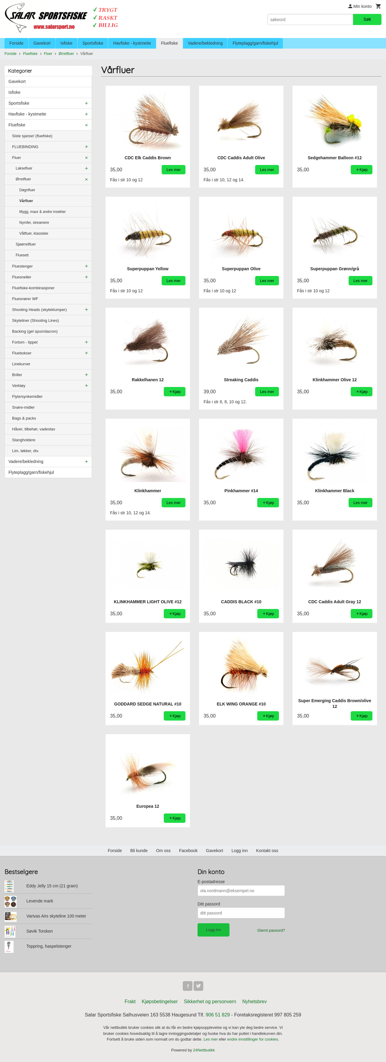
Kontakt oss (267, 850)
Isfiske (67, 43)
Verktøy (18, 385)
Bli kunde (139, 850)
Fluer (16, 157)
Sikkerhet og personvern (210, 1001)
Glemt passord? (271, 930)
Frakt (130, 1001)
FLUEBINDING (25, 146)
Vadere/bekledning (205, 43)
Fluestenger (22, 266)
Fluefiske (169, 43)
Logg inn (240, 850)
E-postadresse (211, 881)
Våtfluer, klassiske (33, 233)
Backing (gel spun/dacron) (35, 331)
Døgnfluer (27, 190)
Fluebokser (21, 353)
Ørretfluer (23, 179)
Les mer (211, 1039)
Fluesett (22, 255)
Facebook (188, 850)
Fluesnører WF (25, 298)
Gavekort (42, 43)
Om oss (163, 850)
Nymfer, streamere (34, 222)
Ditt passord (209, 904)
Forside (16, 43)
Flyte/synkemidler (27, 396)
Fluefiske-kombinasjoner (33, 288)
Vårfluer (26, 201)
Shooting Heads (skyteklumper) (39, 309)
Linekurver (21, 364)
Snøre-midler (23, 407)
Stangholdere (23, 440)
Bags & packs (24, 418)
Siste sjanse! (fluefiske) (32, 136)
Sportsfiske (92, 43)
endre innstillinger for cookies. (253, 1039)
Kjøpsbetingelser (160, 1001)
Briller (17, 374)
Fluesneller (21, 277)
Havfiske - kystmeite (132, 43)
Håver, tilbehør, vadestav (33, 429)
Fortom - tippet (25, 342)
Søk (367, 19)
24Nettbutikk (204, 1050)
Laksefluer (24, 168)
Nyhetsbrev (254, 1001)
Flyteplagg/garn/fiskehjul (255, 43)
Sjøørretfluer (26, 244)
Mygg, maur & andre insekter (42, 212)
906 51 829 (218, 1014)
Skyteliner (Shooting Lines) (35, 320)
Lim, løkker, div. (25, 451)
